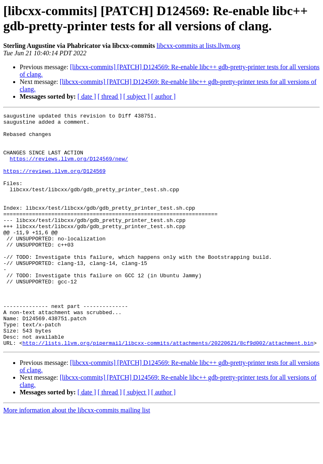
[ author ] (163, 96)
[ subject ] (136, 96)
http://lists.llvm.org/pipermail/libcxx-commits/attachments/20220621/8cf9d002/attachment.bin (168, 389)
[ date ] (86, 96)
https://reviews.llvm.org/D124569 (54, 183)
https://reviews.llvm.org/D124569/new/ (69, 168)
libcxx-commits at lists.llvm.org (198, 45)
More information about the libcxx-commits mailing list (76, 456)
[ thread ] (110, 96)
